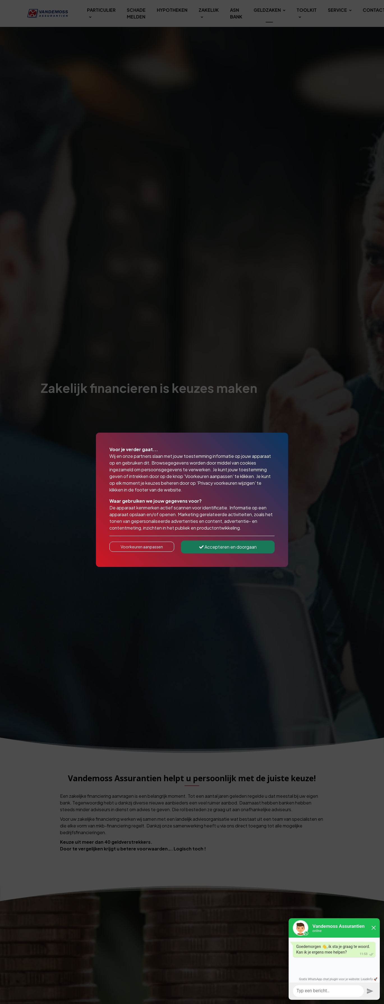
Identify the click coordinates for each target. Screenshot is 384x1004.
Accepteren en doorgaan (228, 547)
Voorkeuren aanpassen (142, 546)
